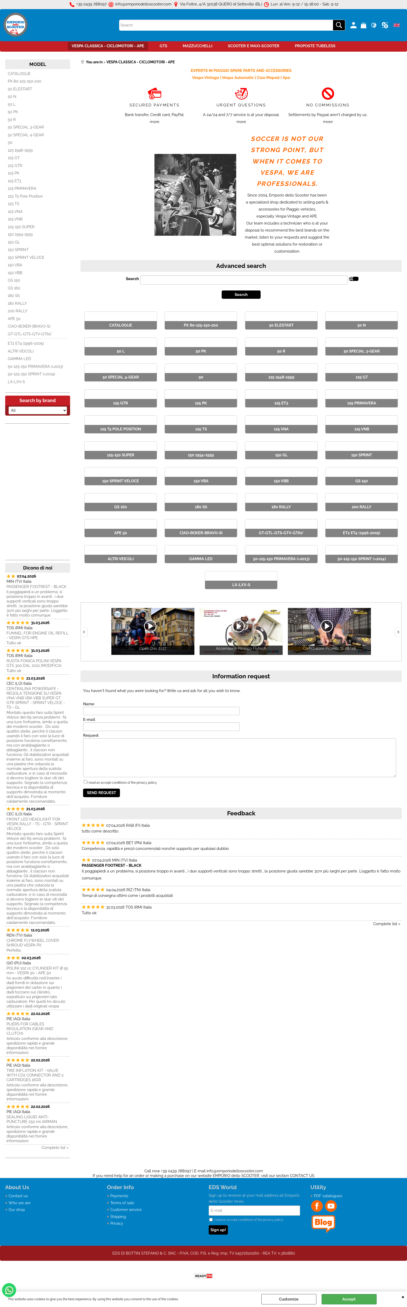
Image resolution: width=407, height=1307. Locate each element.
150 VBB (15, 272)
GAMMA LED (19, 358)
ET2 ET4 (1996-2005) (26, 343)
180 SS (14, 295)
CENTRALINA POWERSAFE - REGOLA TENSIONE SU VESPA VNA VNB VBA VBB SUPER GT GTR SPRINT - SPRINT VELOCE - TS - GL (35, 698)
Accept (349, 1299)
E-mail (89, 719)
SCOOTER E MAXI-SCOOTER (253, 46)
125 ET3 (14, 181)
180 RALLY (17, 303)
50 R (12, 119)
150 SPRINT (18, 249)
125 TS (13, 203)
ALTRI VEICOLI (21, 351)
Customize (289, 1299)
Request (91, 735)
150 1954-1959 (20, 234)
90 (10, 142)
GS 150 (14, 280)
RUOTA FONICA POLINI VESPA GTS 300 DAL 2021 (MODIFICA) (34, 663)
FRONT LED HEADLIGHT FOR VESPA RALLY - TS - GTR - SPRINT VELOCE (37, 824)
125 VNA (15, 211)
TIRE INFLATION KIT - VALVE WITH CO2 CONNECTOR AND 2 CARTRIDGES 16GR (35, 1075)
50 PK (13, 112)
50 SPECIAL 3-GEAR (26, 127)
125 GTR (15, 165)
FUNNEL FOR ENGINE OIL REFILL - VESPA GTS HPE (37, 635)
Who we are (20, 1203)
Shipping (118, 1216)
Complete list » (55, 1147)
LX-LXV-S (16, 382)
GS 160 (14, 288)
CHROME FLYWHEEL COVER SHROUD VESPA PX (32, 942)
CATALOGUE (19, 73)
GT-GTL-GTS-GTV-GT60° (30, 334)
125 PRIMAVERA (22, 188)
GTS (163, 46)
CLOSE (403, 1296)
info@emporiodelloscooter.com (235, 1171)
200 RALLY (18, 311)
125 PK (13, 173)
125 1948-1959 (20, 150)
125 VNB (15, 219)
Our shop (17, 1209)
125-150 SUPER (21, 227)
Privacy (116, 1223)
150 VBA (15, 265)
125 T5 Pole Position (25, 196)
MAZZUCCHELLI (197, 46)
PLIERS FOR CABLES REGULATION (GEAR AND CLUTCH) (29, 1029)
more (154, 121)
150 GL (14, 242)
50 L (12, 104)
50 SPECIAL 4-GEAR (26, 135)
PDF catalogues (328, 1196)
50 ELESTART (20, 89)
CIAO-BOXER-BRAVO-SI (29, 326)
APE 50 (14, 318)
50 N (12, 96)
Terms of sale (122, 1203)
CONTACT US (302, 1175)
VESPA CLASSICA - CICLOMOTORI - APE (108, 46)
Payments (119, 1196)
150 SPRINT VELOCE (26, 257)
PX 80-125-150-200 (24, 81)
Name (88, 704)
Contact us (18, 1196)
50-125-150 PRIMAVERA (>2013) (35, 366)
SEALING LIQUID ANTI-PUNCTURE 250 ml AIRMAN (31, 1119)
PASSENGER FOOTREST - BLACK (36, 586)
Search (132, 278)
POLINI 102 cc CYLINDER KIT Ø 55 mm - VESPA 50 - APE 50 (37, 970)
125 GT (14, 157)
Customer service (126, 1209)
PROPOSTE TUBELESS (315, 46)
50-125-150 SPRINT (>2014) (31, 374)
